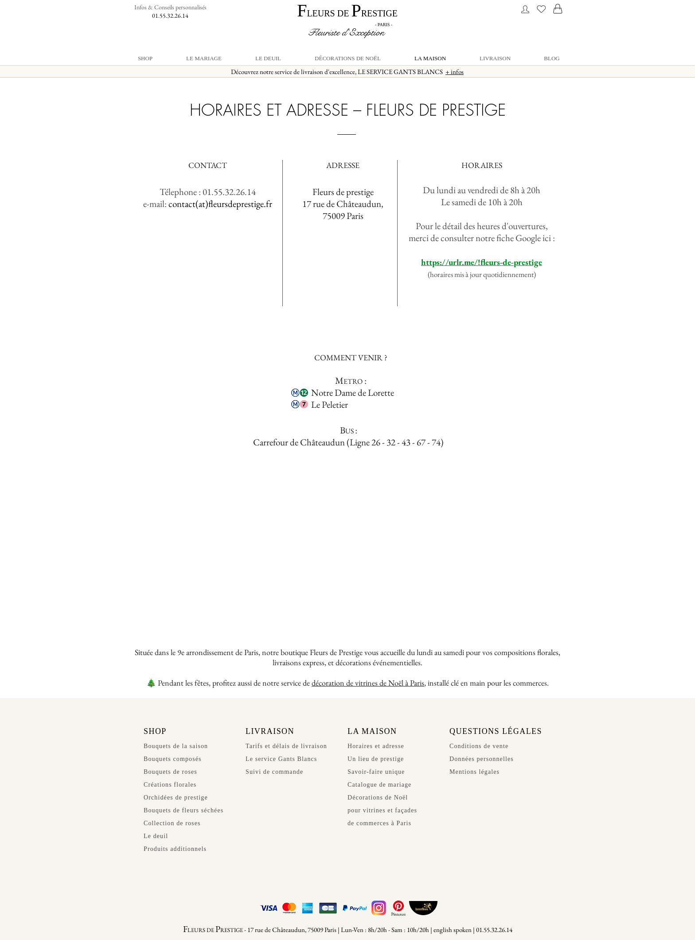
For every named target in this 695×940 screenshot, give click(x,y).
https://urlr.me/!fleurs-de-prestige (481, 262)
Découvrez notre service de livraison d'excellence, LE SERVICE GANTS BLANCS (347, 71)
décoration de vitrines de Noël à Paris (368, 683)
